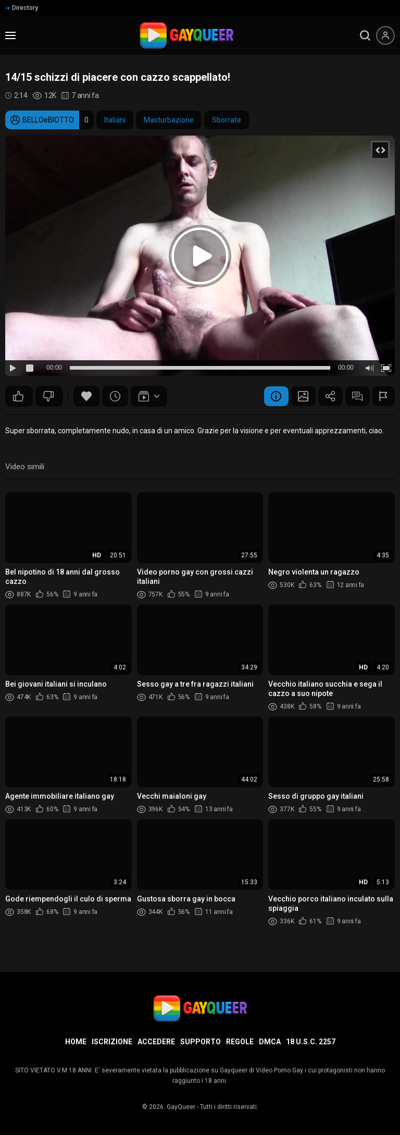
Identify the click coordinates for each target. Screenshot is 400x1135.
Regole (240, 1042)
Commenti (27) (355, 396)
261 (18, 396)
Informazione (269, 396)
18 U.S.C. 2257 (310, 1042)
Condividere (326, 396)
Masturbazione (169, 120)
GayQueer (181, 1106)
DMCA (270, 1042)
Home (75, 1042)
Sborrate (226, 120)
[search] (365, 35)
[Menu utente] (385, 35)
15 (48, 396)
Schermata (298, 396)
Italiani (115, 120)
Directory (21, 7)
